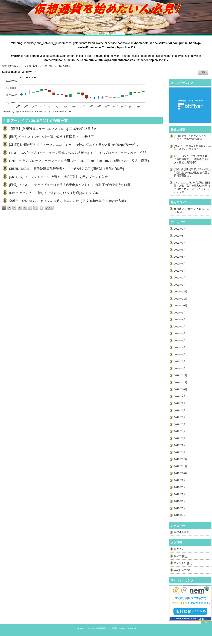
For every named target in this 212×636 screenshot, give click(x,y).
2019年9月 (180, 396)
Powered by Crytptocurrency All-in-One (22, 111)
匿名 (176, 211)
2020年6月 (180, 333)
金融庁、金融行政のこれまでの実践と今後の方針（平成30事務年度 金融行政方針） (68, 201)
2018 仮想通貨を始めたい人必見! (102, 628)
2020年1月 (180, 368)
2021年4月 (180, 263)
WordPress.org (182, 570)
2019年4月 (180, 431)
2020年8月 (180, 319)
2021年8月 (180, 235)
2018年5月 (180, 508)
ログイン (179, 549)
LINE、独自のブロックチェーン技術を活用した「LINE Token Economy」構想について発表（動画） (80, 161)
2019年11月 (180, 382)
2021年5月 (180, 256)
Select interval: (11, 71)
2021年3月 (180, 270)
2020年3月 (180, 354)
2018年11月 (180, 466)
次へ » (49, 207)
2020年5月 (180, 340)
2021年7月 (180, 242)
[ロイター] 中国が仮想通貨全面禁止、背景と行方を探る (192, 148)
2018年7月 (180, 494)
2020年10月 (180, 305)
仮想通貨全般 (181, 532)
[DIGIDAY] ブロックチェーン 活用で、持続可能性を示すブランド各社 (58, 177)
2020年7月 (180, 326)
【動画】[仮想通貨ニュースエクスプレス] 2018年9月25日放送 (53, 129)
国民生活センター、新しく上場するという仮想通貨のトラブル (53, 193)
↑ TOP (206, 622)
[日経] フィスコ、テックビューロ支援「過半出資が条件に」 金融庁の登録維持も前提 (69, 185)
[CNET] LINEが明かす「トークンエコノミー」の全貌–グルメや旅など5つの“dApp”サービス (73, 144)
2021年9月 (180, 228)
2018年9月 (180, 480)
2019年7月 (180, 410)
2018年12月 (180, 459)
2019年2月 (180, 445)
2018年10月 (180, 473)
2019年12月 (180, 375)
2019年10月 (180, 389)
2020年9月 (180, 312)
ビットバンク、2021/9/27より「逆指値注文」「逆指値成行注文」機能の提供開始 (191, 159)
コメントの (183, 563)
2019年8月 (180, 403)
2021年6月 (180, 249)
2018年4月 (180, 515)
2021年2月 (180, 277)
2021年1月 (180, 284)
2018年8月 (180, 487)
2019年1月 (180, 452)
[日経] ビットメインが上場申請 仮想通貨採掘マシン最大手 (51, 137)
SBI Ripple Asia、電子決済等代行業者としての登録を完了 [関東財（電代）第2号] (66, 169)
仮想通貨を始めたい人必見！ (190, 208)
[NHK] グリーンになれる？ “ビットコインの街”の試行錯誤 (192, 138)
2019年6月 (180, 417)
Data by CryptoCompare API (56, 111)
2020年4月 (180, 347)
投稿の (180, 556)
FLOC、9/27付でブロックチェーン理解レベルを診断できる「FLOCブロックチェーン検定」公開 (77, 153)
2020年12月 (180, 291)
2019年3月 (180, 438)
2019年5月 (180, 424)
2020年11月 (180, 298)
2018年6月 (180, 501)
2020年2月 (180, 361)
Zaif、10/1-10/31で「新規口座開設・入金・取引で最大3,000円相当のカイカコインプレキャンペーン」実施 (192, 187)
